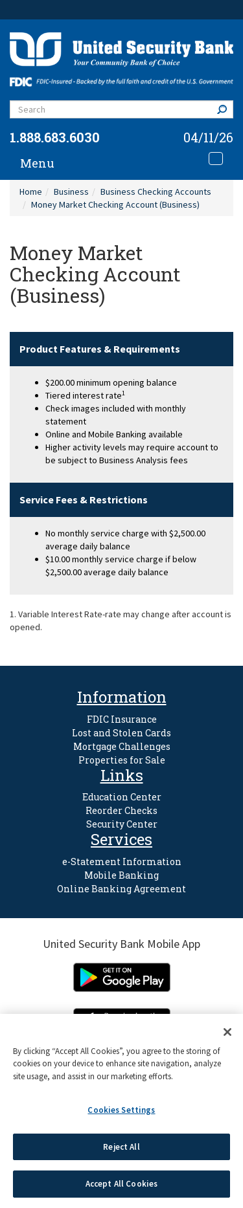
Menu (37, 163)
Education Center (121, 797)
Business (71, 191)
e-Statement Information (121, 861)
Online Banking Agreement (121, 889)
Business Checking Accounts (155, 191)
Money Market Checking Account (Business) (115, 204)
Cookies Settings (121, 1109)
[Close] (227, 1032)
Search (224, 109)
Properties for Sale (121, 760)
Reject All (121, 1146)
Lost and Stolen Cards (121, 733)
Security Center (121, 824)
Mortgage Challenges (121, 746)
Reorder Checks (121, 810)
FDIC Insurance (122, 719)
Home (30, 191)
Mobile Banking (121, 875)
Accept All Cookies (121, 1183)
